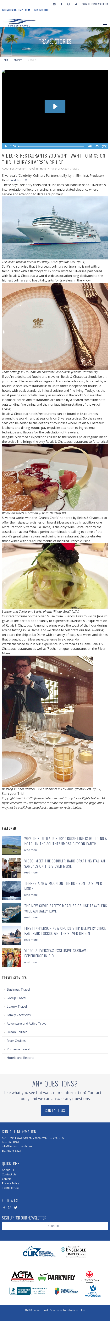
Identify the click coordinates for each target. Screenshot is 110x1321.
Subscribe (55, 1226)
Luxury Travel (17, 1006)
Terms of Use (10, 1188)
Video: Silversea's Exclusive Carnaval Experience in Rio (56, 953)
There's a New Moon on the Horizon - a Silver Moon (63, 885)
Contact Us (55, 1110)
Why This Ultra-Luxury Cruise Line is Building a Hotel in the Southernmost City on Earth (65, 841)
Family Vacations (19, 1015)
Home (5, 60)
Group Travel (16, 998)
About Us (8, 1170)
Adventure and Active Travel (27, 1023)
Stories (18, 60)
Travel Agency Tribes (74, 1309)
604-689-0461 (42, 10)
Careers (7, 1179)
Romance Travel (18, 1049)
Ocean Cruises (17, 1032)
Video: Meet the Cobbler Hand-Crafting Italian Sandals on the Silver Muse (64, 863)
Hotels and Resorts (20, 1058)
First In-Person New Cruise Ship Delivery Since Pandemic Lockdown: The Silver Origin (65, 930)
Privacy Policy (10, 1183)
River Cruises (16, 1041)
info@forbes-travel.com (16, 10)
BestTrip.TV (18, 180)
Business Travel (18, 989)
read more (31, 850)
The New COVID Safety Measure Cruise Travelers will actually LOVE (65, 908)
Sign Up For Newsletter (95, 4)
